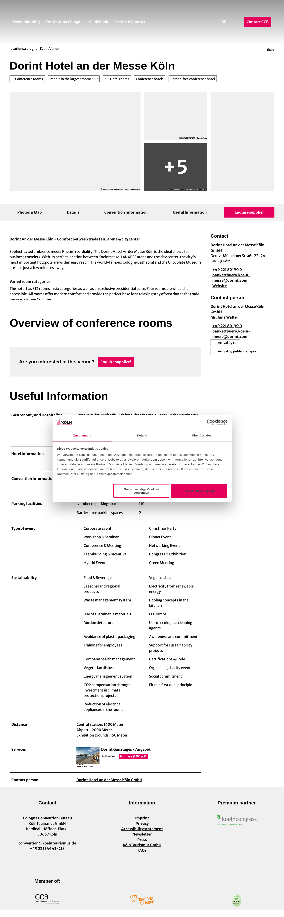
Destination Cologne (64, 22)
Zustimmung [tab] (82, 435)
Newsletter (142, 841)
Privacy (141, 830)
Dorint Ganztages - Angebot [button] (126, 756)
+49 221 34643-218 (47, 855)
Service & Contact (129, 22)
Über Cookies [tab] (202, 435)
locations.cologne (23, 49)
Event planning (26, 22)
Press (142, 846)
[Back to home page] (142, 9)
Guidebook (98, 22)
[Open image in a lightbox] (237, 827)
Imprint (142, 825)
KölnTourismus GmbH (142, 851)
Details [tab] (142, 435)
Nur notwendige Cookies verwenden (141, 490)
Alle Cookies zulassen (199, 490)
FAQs (142, 857)
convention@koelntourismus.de (47, 850)
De (223, 22)
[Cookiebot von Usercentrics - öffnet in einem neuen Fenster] (209, 422)
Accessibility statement (142, 835)
